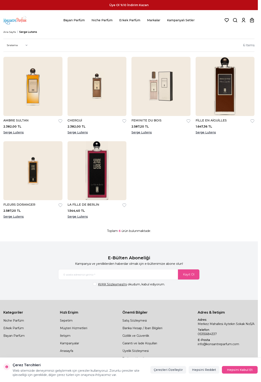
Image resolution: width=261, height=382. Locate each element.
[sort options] (16, 45)
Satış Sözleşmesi (134, 320)
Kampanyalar (69, 343)
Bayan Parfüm (74, 20)
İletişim (65, 336)
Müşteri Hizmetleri (73, 328)
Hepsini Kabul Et (240, 370)
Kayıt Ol (188, 274)
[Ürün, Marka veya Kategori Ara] (235, 20)
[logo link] (20, 20)
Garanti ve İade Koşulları (139, 343)
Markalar (153, 20)
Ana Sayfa (9, 31)
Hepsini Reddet (204, 370)
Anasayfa (66, 351)
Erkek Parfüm (129, 20)
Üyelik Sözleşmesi (135, 351)
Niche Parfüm (102, 20)
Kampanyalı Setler (181, 20)
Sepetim (66, 320)
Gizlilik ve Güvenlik (135, 336)
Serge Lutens (13, 132)
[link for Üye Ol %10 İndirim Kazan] (129, 5)
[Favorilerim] (226, 20)
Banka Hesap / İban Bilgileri (142, 328)
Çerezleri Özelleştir (168, 370)
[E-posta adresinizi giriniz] (128, 274)
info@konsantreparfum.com (218, 344)
